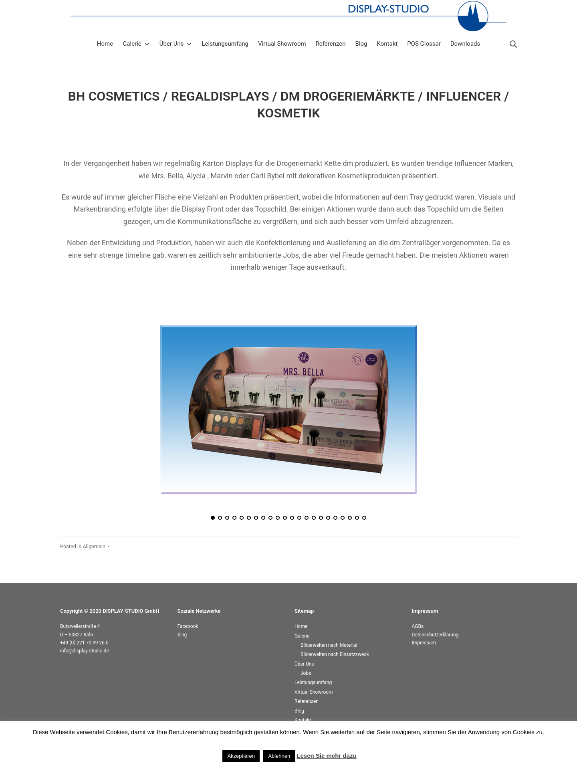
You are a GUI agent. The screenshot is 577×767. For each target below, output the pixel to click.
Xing (182, 635)
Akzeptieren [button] (241, 756)
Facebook (188, 626)
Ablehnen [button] (279, 756)
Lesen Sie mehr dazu (326, 755)
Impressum (424, 643)
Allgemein (94, 546)
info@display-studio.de (84, 651)
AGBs (418, 626)
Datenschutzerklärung (435, 635)
